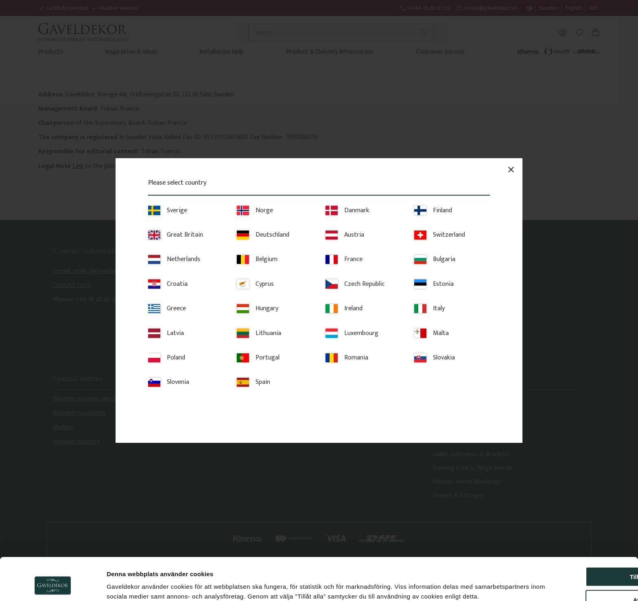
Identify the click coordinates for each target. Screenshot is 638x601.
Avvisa (570, 552)
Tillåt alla (570, 529)
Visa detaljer (442, 584)
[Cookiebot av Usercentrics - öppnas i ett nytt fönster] (52, 585)
